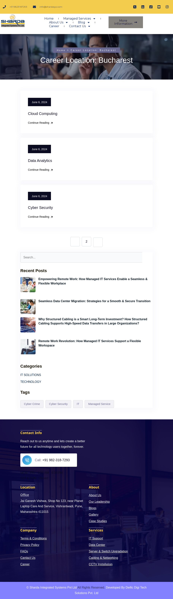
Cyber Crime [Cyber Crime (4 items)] (32, 404)
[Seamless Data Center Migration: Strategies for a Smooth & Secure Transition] (28, 306)
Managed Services (79, 20)
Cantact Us (27, 557)
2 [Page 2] (86, 241)
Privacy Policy (29, 544)
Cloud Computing (42, 114)
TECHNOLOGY (31, 381)
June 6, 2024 (47, 289)
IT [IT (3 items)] (78, 404)
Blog (84, 24)
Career (54, 27)
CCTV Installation (101, 564)
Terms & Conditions (33, 538)
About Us (58, 24)
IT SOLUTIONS (30, 375)
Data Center (97, 544)
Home (49, 20)
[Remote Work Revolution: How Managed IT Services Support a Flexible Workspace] (28, 346)
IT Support (96, 538)
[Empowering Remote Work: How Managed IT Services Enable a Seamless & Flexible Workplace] (28, 284)
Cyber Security (40, 208)
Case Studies (98, 521)
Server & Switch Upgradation (108, 551)
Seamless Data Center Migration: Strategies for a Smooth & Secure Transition (94, 301)
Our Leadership (99, 501)
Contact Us (80, 28)
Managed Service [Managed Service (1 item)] (99, 404)
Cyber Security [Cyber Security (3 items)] (58, 404)
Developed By (115, 587)
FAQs (24, 551)
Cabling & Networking (103, 557)
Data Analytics (40, 161)
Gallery (93, 514)
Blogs (92, 508)
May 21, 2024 (47, 351)
